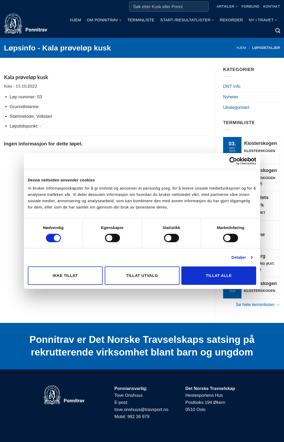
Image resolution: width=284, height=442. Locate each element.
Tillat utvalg (142, 275)
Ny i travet (263, 20)
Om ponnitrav (104, 20)
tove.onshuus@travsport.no (141, 409)
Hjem (75, 20)
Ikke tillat (65, 275)
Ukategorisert (236, 107)
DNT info (231, 86)
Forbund (250, 6)
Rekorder (231, 20)
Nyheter (231, 96)
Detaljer (239, 257)
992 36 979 (138, 416)
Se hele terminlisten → (258, 304)
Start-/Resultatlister (187, 20)
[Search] (277, 30)
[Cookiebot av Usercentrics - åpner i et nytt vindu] (233, 161)
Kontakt (271, 6)
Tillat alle (219, 275)
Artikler (227, 6)
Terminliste (141, 20)
